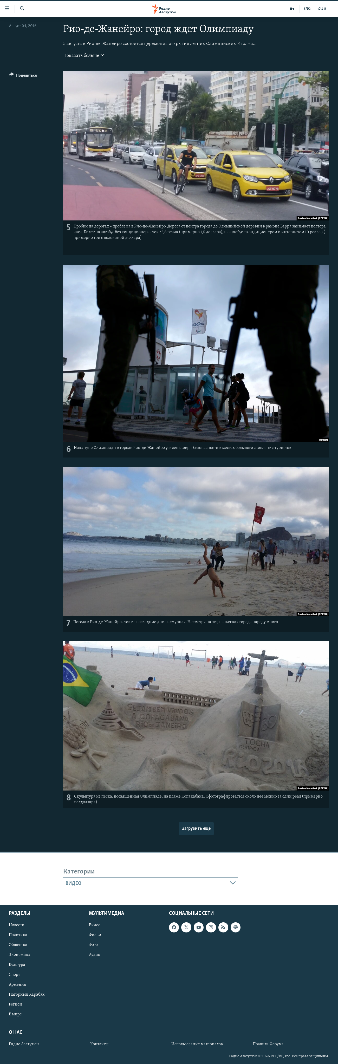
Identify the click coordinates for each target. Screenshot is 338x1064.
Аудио (94, 955)
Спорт (14, 974)
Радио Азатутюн (24, 1044)
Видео (94, 925)
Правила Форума (268, 1044)
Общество (18, 945)
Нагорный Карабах (26, 994)
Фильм (95, 935)
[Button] (23, 76)
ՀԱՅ (322, 9)
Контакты (99, 1044)
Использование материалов (197, 1044)
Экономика (19, 955)
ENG (306, 9)
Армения (17, 984)
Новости (16, 925)
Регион (15, 1004)
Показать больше (84, 55)
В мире (15, 1014)
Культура (17, 965)
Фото (93, 945)
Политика (18, 935)
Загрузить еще (196, 828)
